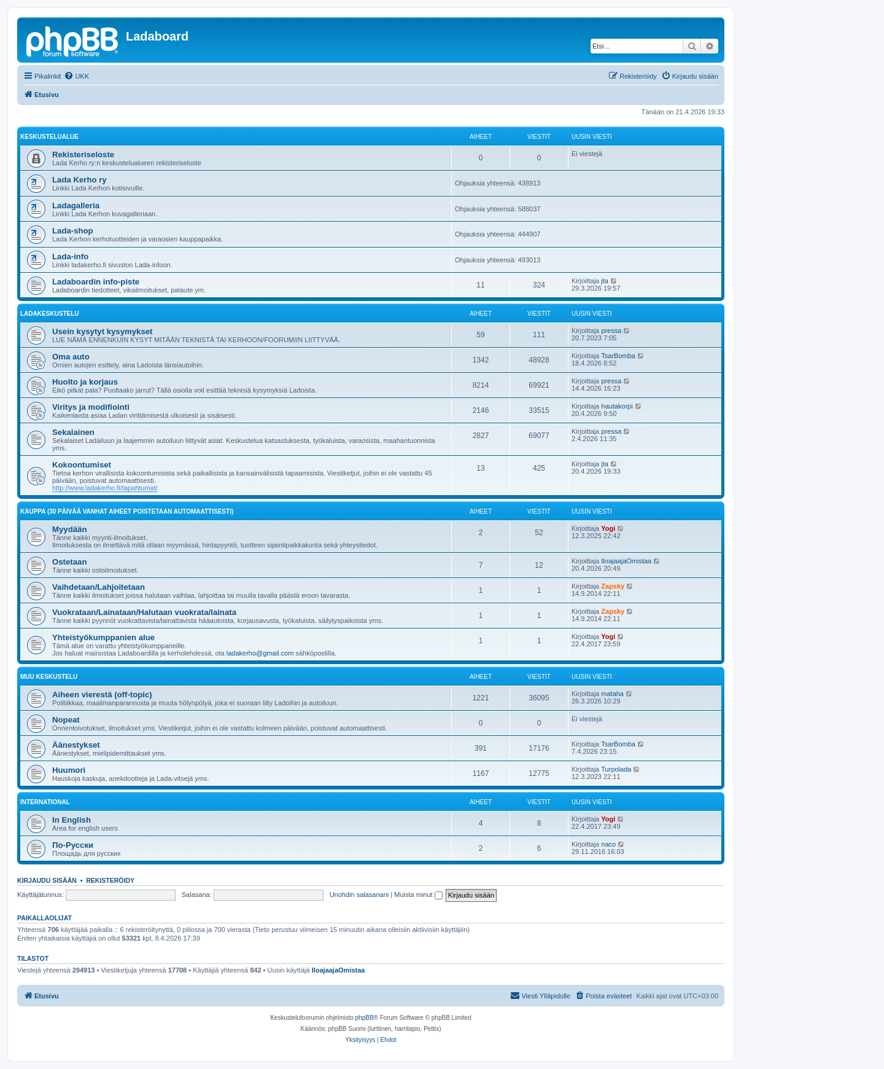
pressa (611, 330)
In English (71, 819)
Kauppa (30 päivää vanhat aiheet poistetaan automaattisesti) (126, 511)
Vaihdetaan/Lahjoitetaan (98, 587)
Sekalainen (73, 432)
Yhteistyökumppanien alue (103, 637)
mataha (612, 693)
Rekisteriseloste (83, 154)
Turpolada (616, 769)
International (45, 802)
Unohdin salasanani (359, 894)
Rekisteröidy (110, 880)
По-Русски (72, 845)
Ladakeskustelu (49, 313)
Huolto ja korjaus (85, 381)
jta (604, 280)
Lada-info (70, 256)
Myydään (69, 529)
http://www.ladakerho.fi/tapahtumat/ (105, 487)
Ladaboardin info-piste (95, 281)
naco (608, 844)
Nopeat (66, 719)
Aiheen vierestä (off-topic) (102, 694)
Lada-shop (72, 230)
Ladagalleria (75, 205)
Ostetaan (69, 561)
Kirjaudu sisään (47, 880)
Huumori (68, 770)
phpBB (364, 1017)
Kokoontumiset (81, 464)
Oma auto (71, 356)
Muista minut (418, 894)
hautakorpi (616, 406)
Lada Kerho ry (79, 179)
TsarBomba (618, 355)
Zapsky (612, 586)
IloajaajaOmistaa (626, 561)
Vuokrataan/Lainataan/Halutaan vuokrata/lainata (144, 612)
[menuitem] (76, 76)
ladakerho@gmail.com (260, 653)
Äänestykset (76, 745)
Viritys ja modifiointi (91, 407)
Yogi (608, 528)
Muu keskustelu (48, 676)
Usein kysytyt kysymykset (102, 331)
